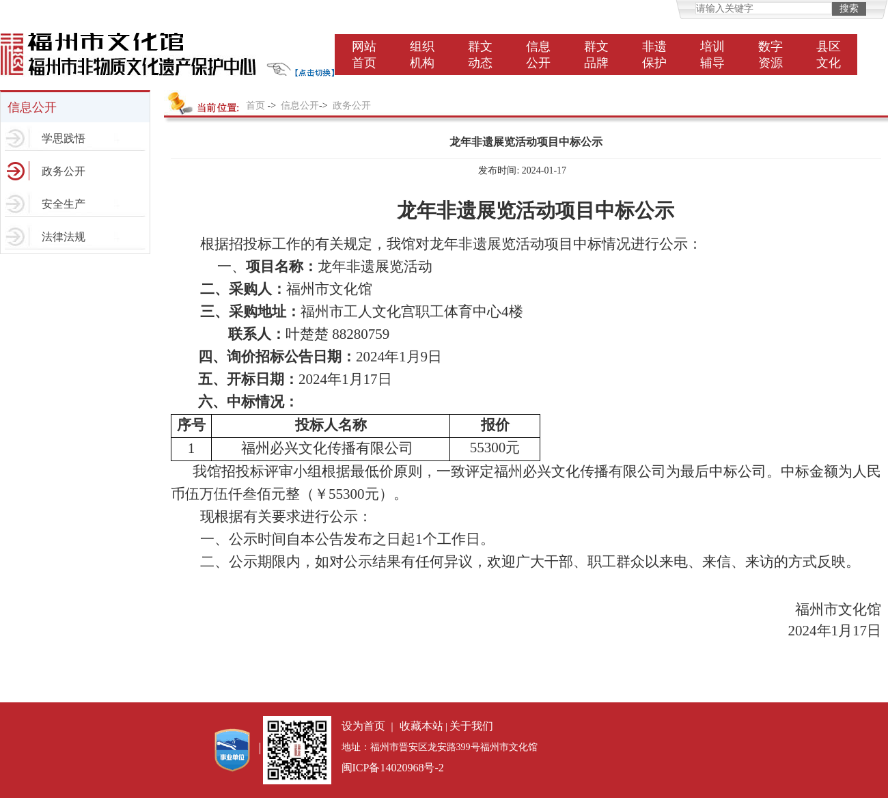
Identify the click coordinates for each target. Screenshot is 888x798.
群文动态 (480, 55)
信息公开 (538, 55)
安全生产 (63, 204)
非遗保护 (654, 55)
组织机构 (422, 55)
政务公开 (63, 171)
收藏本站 (421, 726)
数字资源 (770, 55)
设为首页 (363, 726)
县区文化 (828, 55)
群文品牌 (596, 55)
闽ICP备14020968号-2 (393, 767)
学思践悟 (63, 138)
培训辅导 (712, 55)
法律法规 (63, 237)
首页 (255, 105)
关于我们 (471, 726)
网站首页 (364, 55)
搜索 (849, 8)
